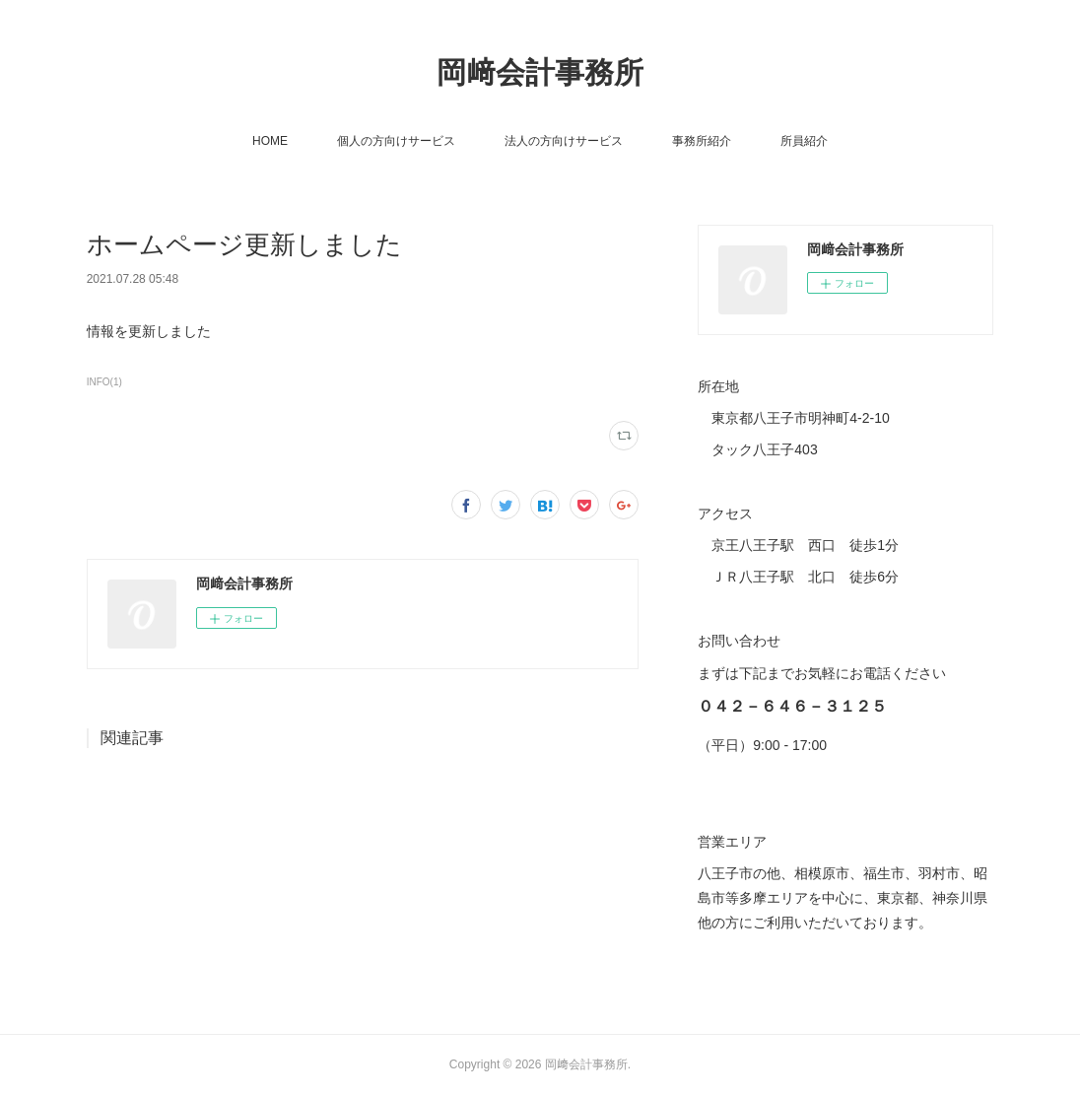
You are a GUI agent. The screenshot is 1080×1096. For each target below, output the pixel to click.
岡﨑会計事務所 (540, 72)
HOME (270, 141)
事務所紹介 (701, 141)
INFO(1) (104, 382)
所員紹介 (804, 141)
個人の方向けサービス (396, 141)
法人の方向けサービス (564, 141)
